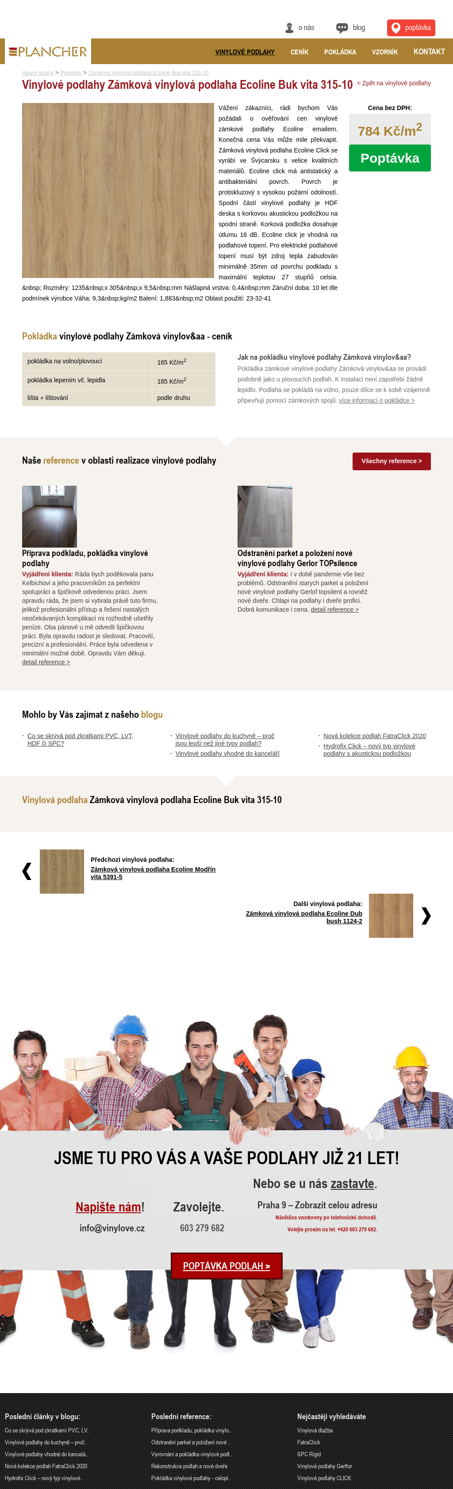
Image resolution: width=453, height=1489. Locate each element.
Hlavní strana (38, 73)
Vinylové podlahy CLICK (324, 1382)
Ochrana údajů (415, 1483)
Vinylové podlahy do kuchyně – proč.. (46, 1346)
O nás (306, 27)
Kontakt (429, 51)
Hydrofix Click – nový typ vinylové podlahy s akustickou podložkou (369, 698)
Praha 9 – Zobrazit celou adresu (317, 1108)
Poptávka (390, 158)
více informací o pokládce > (377, 411)
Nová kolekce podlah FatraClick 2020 (374, 684)
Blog (359, 27)
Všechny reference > (391, 471)
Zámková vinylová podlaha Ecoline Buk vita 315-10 (148, 73)
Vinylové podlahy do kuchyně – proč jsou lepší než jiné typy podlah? (225, 688)
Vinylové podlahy (245, 51)
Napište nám (108, 1111)
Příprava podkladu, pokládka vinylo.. (191, 1334)
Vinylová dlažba (315, 1334)
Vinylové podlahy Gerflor (324, 1370)
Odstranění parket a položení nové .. (190, 1346)
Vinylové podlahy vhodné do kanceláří (228, 702)
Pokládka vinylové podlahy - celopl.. (191, 1382)
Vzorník (385, 51)
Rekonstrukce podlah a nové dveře (189, 1370)
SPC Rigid (309, 1358)
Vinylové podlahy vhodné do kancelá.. (46, 1358)
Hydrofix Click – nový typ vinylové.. (44, 1382)
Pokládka (340, 51)
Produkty (71, 73)
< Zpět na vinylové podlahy (394, 83)
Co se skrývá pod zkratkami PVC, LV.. (47, 1334)
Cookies (440, 1483)
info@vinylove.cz (112, 1132)
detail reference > (102, 610)
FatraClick (308, 1346)
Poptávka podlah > (226, 1170)
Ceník (299, 51)
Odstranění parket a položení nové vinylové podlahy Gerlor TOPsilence (354, 506)
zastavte (352, 1088)
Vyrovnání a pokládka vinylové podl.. (191, 1358)
